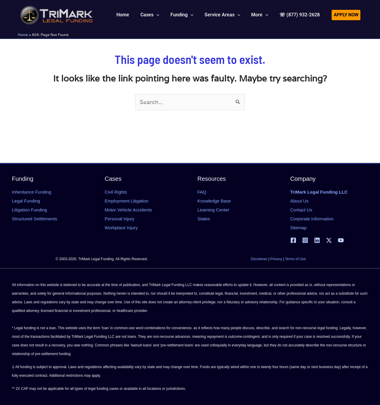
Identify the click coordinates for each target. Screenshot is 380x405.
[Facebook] (293, 240)
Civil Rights (116, 191)
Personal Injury (119, 218)
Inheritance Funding (31, 191)
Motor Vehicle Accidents (128, 209)
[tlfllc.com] (56, 14)
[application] (164, 15)
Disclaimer (259, 259)
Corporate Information (312, 218)
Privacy (276, 259)
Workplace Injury (121, 227)
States (203, 218)
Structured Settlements (34, 218)
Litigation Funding (29, 209)
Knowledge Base (214, 200)
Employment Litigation (127, 200)
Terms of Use (295, 259)
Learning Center (213, 209)
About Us (299, 200)
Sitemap (298, 227)
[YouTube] (341, 240)
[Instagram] (305, 240)
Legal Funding (26, 200)
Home (23, 34)
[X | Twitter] (329, 240)
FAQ (201, 191)
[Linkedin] (317, 240)
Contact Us (301, 209)
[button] (157, 15)
